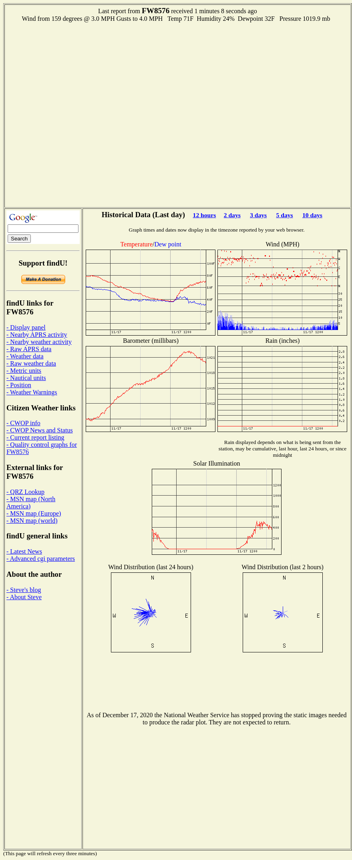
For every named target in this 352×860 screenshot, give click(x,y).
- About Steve (24, 597)
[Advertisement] (91, 114)
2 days (232, 215)
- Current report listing (35, 437)
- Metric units (23, 370)
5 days (284, 215)
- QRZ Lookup (25, 491)
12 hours (204, 215)
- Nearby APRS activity (36, 334)
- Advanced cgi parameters (40, 558)
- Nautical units (26, 377)
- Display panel (26, 327)
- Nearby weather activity (39, 341)
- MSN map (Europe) (33, 513)
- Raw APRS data (28, 349)
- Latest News (24, 551)
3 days (258, 215)
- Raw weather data (31, 363)
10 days (312, 215)
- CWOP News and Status (39, 430)
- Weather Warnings (31, 392)
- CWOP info (23, 423)
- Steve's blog (23, 589)
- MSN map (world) (32, 520)
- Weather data (25, 356)
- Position (18, 385)
